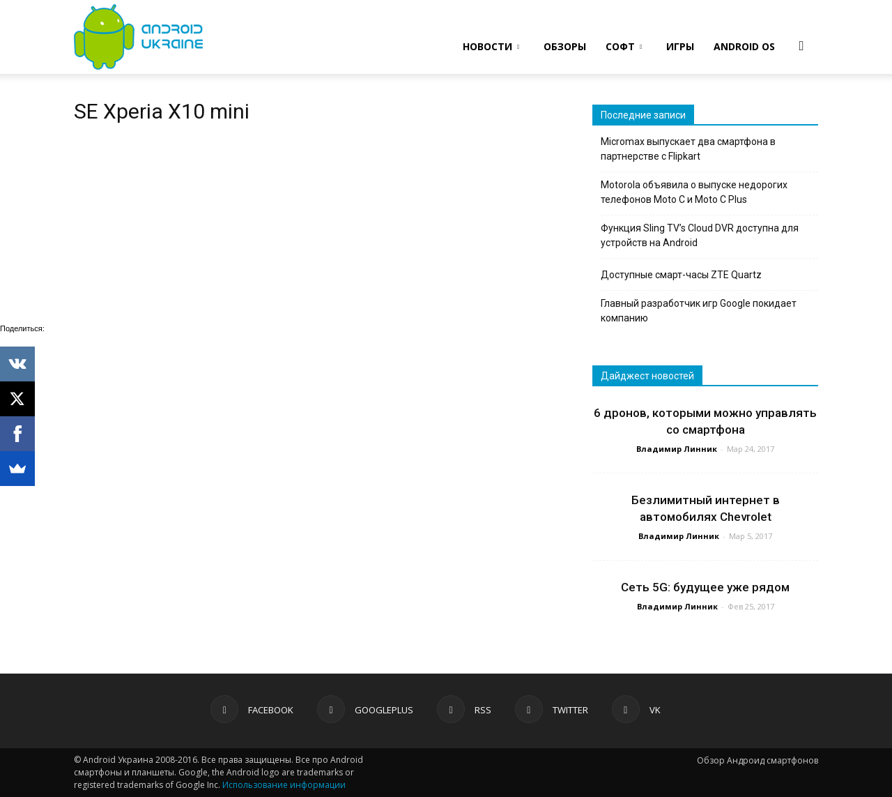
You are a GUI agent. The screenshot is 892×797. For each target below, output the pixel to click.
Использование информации (284, 785)
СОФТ (624, 46)
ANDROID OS (744, 46)
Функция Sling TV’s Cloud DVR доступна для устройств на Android (700, 235)
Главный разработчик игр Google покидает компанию (699, 311)
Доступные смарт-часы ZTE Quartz (681, 274)
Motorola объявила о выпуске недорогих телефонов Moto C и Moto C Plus (694, 192)
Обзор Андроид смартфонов (757, 760)
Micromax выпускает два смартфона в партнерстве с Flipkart (688, 149)
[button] (801, 45)
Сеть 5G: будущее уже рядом (705, 587)
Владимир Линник (676, 448)
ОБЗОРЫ (565, 46)
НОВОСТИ (491, 46)
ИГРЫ (680, 46)
